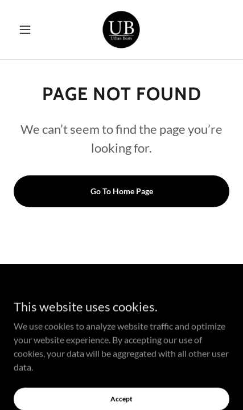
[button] (30, 29)
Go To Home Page (121, 191)
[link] (121, 29)
